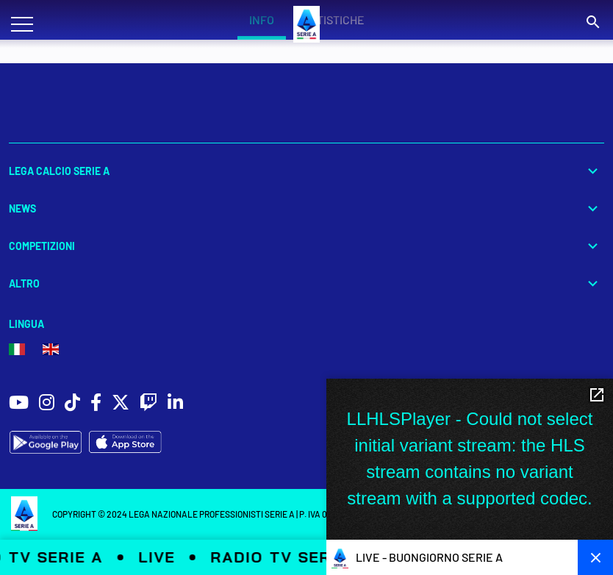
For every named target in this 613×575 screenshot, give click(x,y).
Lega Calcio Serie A (306, 171)
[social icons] (19, 404)
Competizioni (306, 246)
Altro (306, 283)
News (306, 208)
